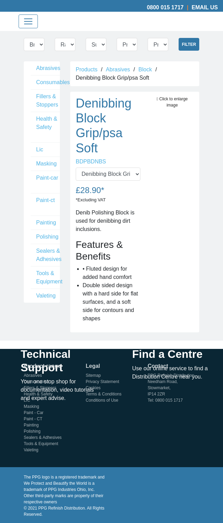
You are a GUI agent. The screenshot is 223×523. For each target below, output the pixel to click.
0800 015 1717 (165, 7)
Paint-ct (45, 200)
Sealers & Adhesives (49, 255)
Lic (39, 149)
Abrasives (48, 68)
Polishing (47, 237)
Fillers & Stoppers (47, 100)
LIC (27, 400)
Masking (46, 164)
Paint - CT (33, 418)
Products (86, 69)
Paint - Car (33, 412)
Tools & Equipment (49, 277)
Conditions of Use (102, 400)
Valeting (46, 296)
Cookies (93, 387)
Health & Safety (46, 123)
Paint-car (47, 178)
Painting (46, 222)
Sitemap (93, 375)
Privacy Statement (102, 381)
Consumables (53, 82)
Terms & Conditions (103, 394)
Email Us (205, 7)
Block (145, 69)
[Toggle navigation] (28, 21)
